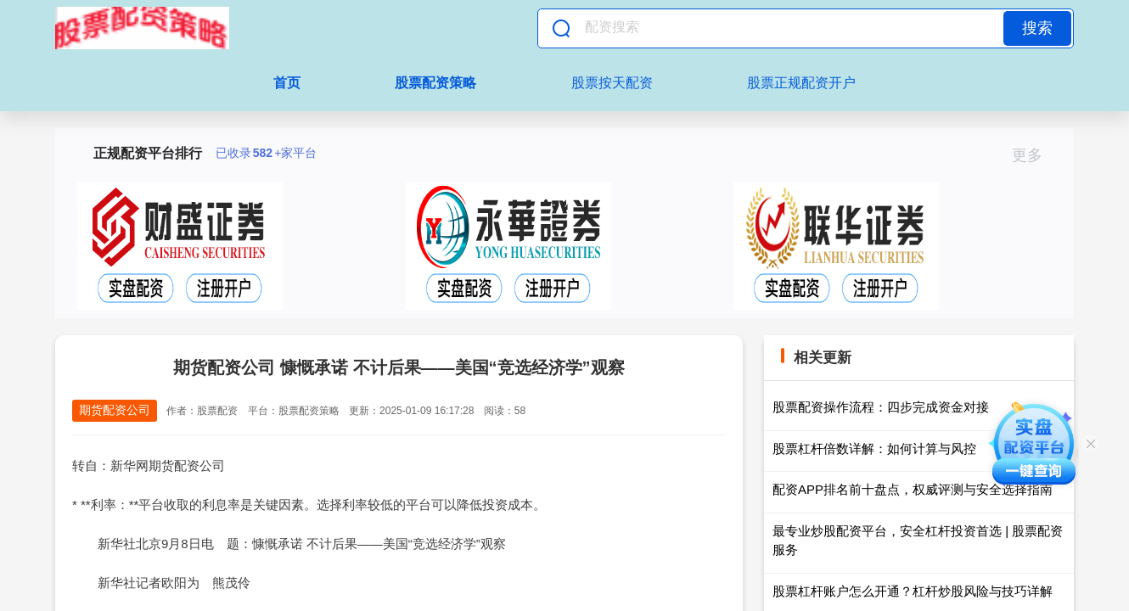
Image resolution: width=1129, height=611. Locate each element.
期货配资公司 (114, 410)
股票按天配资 (612, 83)
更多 (1034, 155)
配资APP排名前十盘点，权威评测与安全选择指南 (912, 489)
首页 (287, 83)
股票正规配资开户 (801, 83)
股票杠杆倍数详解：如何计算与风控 (874, 448)
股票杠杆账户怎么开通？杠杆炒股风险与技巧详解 (912, 591)
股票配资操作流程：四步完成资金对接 (880, 407)
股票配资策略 (435, 83)
